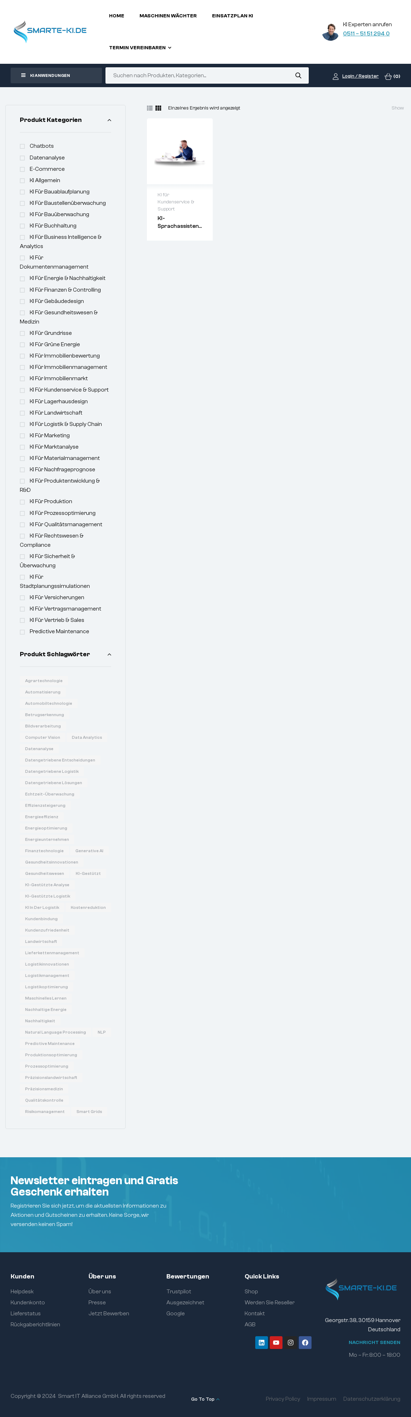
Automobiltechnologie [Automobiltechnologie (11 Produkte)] (48, 703)
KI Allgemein (45, 180)
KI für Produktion (51, 501)
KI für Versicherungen (57, 597)
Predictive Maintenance (59, 631)
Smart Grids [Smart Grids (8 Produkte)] (89, 1111)
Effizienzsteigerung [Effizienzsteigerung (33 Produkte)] (45, 805)
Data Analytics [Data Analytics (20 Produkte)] (87, 737)
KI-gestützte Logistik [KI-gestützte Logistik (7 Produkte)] (47, 896)
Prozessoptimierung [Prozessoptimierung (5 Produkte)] (46, 1066)
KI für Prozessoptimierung (63, 513)
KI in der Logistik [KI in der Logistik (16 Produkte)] (42, 907)
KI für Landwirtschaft (56, 413)
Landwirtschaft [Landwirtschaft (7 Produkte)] (41, 941)
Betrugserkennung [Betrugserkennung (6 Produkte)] (44, 714)
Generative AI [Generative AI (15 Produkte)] (89, 850)
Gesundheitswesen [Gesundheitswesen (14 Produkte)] (44, 873)
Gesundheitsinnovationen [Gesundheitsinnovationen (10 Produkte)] (51, 862)
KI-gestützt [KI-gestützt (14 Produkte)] (88, 873)
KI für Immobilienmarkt (59, 378)
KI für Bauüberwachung (59, 214)
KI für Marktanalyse (54, 447)
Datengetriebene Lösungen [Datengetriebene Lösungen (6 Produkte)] (53, 782)
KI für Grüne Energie (55, 344)
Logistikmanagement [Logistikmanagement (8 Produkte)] (47, 975)
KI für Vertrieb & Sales (57, 620)
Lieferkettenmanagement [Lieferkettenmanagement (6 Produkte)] (52, 952)
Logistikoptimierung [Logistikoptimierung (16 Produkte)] (46, 986)
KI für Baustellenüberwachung (68, 203)
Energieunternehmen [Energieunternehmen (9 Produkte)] (47, 839)
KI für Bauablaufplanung (60, 192)
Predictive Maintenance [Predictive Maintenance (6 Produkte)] (50, 1043)
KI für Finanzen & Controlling (65, 290)
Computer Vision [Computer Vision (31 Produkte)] (42, 737)
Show (398, 108)
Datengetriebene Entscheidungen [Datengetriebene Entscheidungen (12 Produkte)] (60, 760)
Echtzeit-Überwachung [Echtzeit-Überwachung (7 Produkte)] (49, 794)
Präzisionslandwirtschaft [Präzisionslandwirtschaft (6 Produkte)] (51, 1077)
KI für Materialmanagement (65, 458)
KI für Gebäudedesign (57, 301)
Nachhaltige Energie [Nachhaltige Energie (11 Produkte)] (46, 1009)
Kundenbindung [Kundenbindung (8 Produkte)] (41, 918)
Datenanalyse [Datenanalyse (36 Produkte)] (39, 748)
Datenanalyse (47, 157)
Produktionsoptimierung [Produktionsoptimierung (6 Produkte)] (51, 1054)
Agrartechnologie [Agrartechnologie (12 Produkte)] (44, 680)
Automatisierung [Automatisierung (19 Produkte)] (43, 692)
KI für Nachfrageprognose (62, 469)
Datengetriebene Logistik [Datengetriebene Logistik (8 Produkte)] (52, 771)
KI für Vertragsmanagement (65, 609)
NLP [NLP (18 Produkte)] (102, 1032)
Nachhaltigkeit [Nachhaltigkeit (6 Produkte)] (40, 1020)
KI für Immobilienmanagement (68, 367)
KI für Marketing (50, 435)
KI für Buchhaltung (53, 226)
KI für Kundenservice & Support (69, 390)
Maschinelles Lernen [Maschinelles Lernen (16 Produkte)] (46, 998)
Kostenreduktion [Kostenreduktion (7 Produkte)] (88, 907)
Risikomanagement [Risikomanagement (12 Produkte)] (45, 1111)
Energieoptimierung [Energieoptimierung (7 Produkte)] (46, 828)
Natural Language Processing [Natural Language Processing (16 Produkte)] (55, 1032)
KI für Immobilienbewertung (65, 356)
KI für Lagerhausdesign (59, 401)
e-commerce (47, 169)
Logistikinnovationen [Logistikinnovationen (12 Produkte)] (47, 964)
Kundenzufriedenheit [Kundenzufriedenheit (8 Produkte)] (47, 930)
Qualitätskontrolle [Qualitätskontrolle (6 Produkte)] (44, 1100)
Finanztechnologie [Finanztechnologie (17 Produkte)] (44, 850)
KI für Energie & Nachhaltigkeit (67, 278)
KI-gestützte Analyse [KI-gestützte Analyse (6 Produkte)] (47, 884)
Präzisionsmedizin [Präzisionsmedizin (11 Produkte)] (44, 1088)
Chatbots (42, 146)
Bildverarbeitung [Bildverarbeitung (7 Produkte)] (43, 726)
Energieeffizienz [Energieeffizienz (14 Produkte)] (41, 816)
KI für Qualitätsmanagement (66, 524)
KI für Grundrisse (51, 333)
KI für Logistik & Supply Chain (66, 424)
